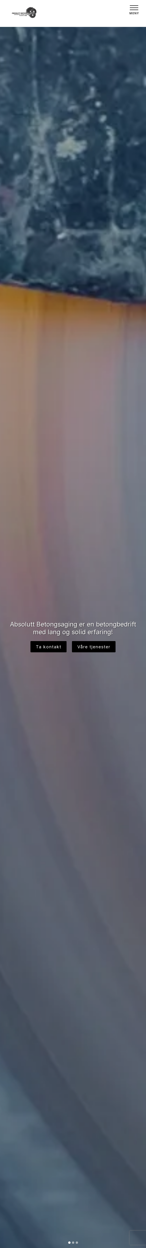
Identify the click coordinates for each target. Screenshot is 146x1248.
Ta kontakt (48, 646)
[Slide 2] (73, 1242)
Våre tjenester (93, 646)
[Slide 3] (77, 1242)
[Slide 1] (69, 1242)
